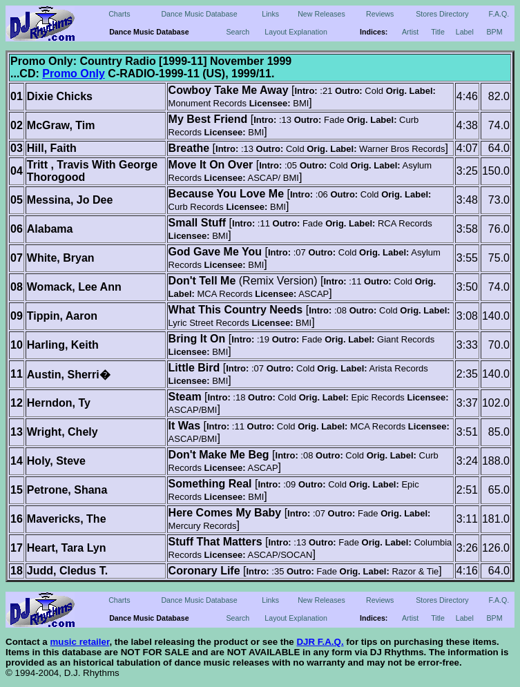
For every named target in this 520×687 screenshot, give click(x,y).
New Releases (321, 14)
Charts (119, 14)
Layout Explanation (295, 32)
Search (237, 32)
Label (465, 32)
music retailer (79, 642)
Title (438, 32)
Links (270, 14)
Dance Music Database (199, 14)
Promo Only (73, 73)
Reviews (380, 14)
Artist (410, 32)
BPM (495, 32)
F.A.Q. (499, 14)
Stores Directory (442, 14)
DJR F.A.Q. (319, 642)
